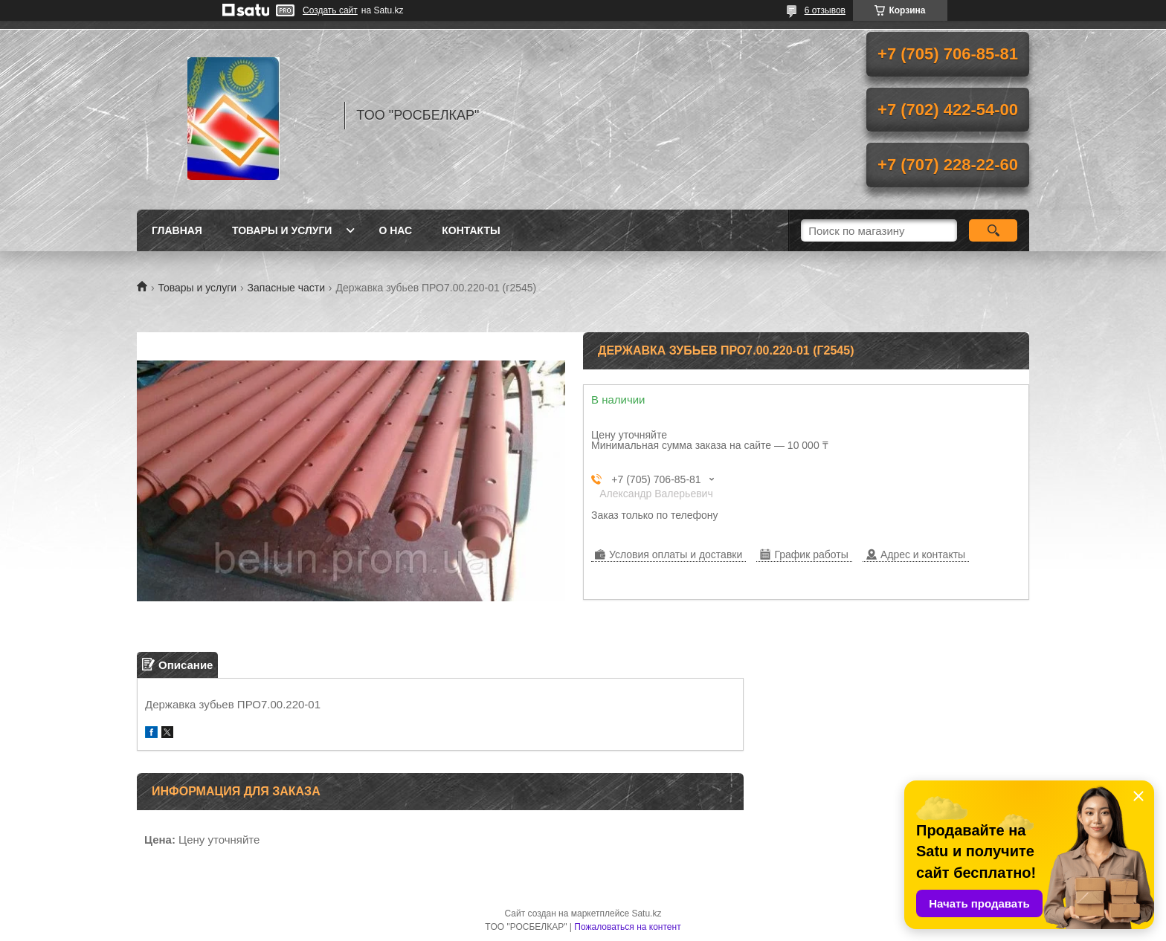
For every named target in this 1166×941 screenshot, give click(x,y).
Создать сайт (330, 10)
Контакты (471, 230)
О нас (395, 230)
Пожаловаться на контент (627, 927)
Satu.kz (646, 913)
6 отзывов (825, 10)
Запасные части (286, 288)
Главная (177, 230)
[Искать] (993, 230)
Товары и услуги (282, 230)
